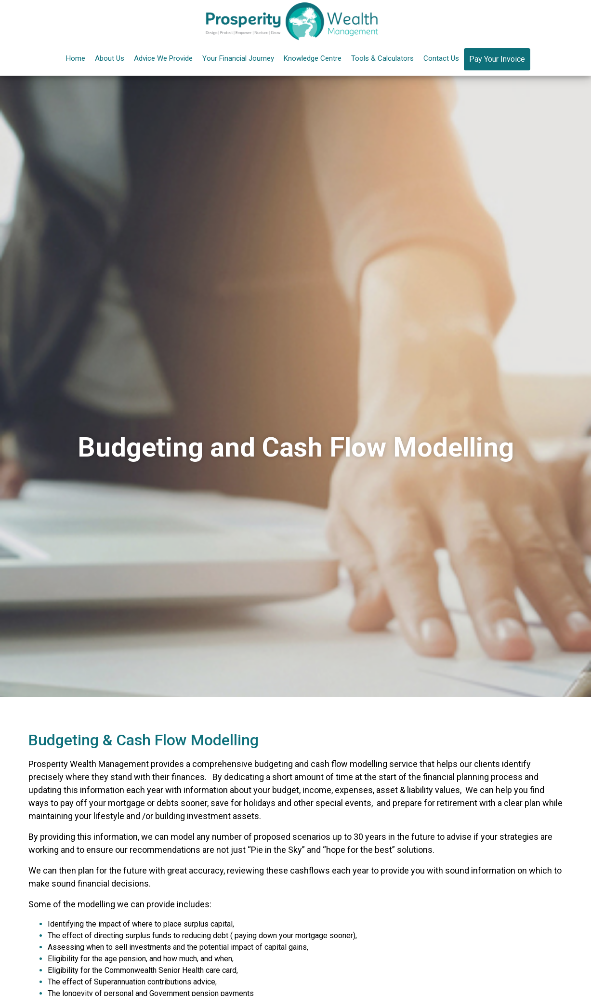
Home (75, 58)
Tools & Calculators (382, 58)
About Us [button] (109, 58)
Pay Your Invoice (497, 59)
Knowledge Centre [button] (312, 58)
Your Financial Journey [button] (238, 58)
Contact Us (441, 58)
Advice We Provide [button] (163, 58)
